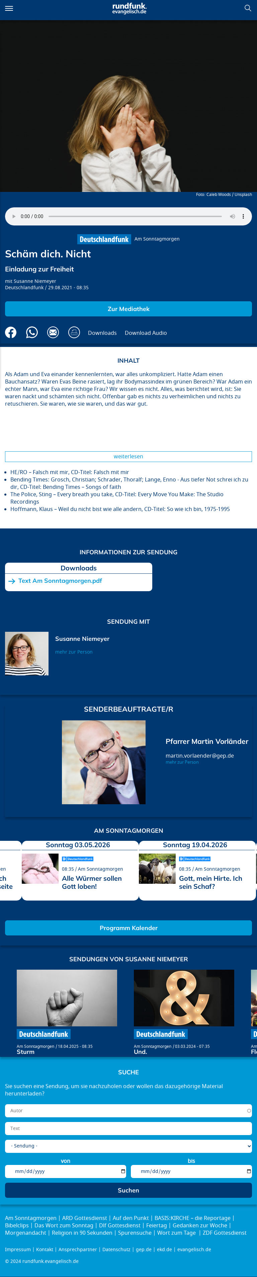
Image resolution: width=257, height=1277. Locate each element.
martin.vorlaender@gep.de (200, 756)
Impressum (18, 1249)
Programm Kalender (129, 928)
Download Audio (146, 333)
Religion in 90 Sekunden (82, 1233)
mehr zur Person (74, 652)
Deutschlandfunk (24, 287)
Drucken (74, 332)
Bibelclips (17, 1226)
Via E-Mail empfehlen (53, 332)
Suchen (248, 8)
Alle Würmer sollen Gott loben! (92, 882)
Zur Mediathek (129, 309)
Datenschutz (116, 1249)
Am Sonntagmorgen (157, 239)
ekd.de (164, 1249)
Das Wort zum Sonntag (63, 1226)
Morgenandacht (25, 1233)
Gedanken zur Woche (200, 1226)
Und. (140, 1052)
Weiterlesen (128, 457)
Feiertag (156, 1226)
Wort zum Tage (177, 1233)
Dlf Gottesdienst (120, 1226)
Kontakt (44, 1249)
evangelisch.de (194, 1249)
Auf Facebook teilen (11, 332)
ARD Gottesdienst (84, 1218)
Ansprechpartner (78, 1249)
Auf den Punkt (131, 1218)
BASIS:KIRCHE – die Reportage (193, 1218)
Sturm (25, 1052)
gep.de (144, 1249)
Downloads (102, 333)
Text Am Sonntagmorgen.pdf (60, 580)
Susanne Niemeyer (35, 281)
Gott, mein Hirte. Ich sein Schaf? (210, 882)
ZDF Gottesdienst (225, 1233)
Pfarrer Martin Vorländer (207, 741)
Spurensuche (135, 1233)
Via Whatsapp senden (32, 332)
